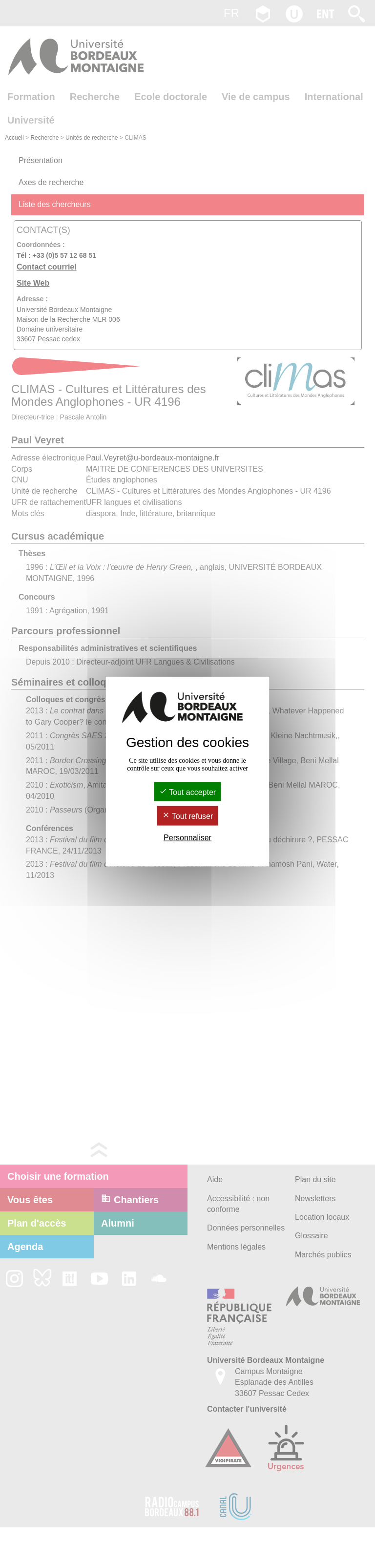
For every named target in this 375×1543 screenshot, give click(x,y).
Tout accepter (187, 792)
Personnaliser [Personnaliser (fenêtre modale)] (187, 837)
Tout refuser (187, 816)
